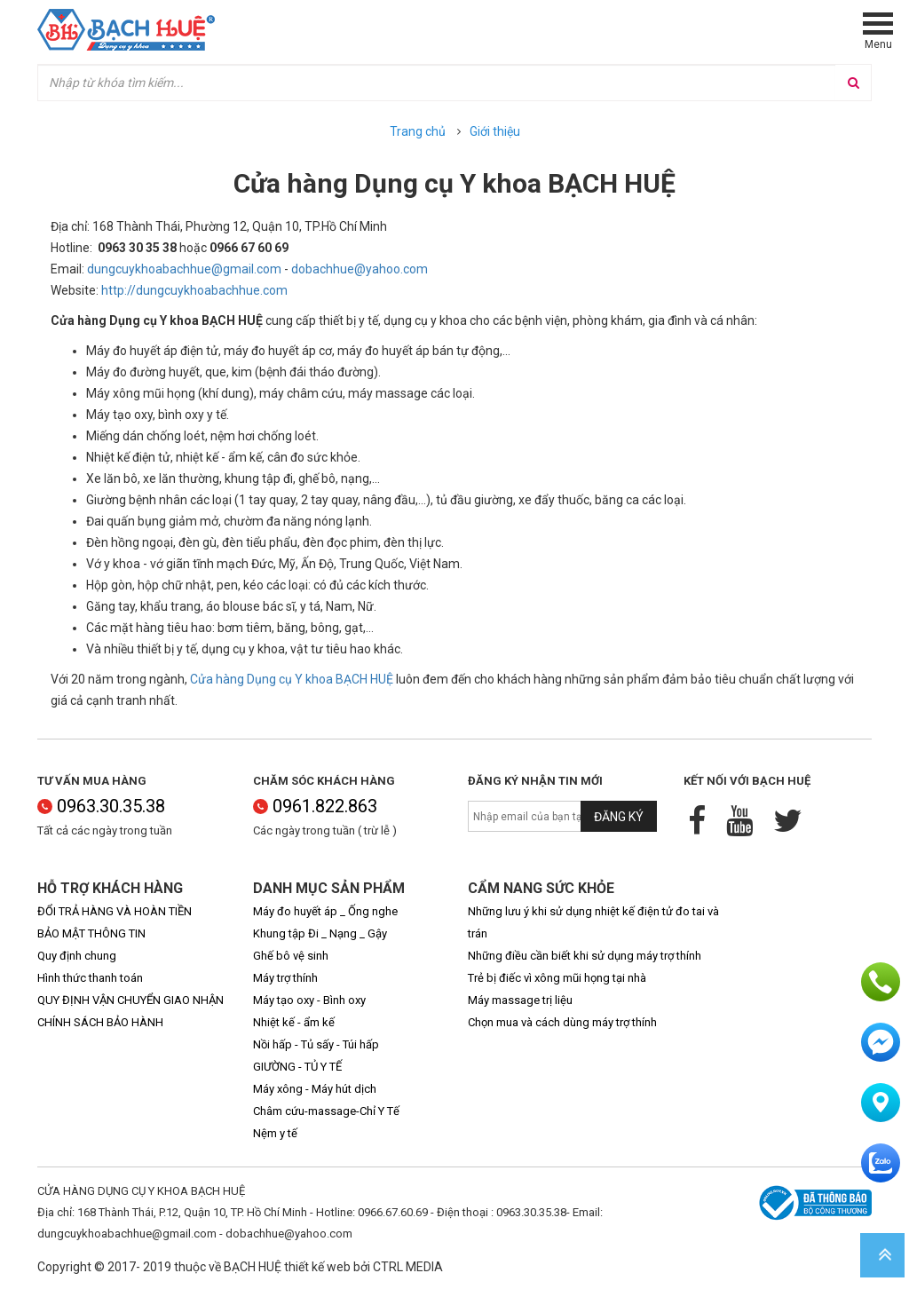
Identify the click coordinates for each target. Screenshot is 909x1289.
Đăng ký (619, 817)
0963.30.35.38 (101, 806)
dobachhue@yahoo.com (359, 269)
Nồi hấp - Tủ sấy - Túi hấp (316, 1044)
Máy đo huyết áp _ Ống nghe (325, 911)
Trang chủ (418, 131)
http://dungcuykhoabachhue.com (194, 290)
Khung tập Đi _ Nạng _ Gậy (320, 933)
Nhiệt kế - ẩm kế (294, 1022)
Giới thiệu (495, 131)
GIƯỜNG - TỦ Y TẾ (297, 1066)
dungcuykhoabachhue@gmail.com (184, 269)
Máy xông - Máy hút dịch (314, 1088)
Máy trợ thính (285, 978)
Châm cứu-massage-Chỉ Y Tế (326, 1111)
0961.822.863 (315, 806)
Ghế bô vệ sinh (290, 955)
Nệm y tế (275, 1133)
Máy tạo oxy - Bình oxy (309, 1000)
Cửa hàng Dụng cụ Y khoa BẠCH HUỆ (291, 679)
